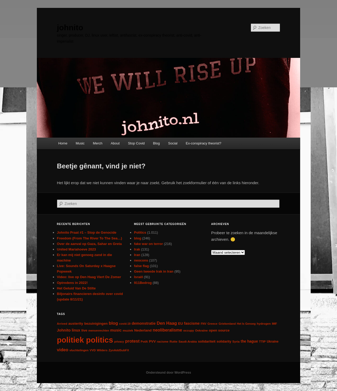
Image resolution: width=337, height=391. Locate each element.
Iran (137, 255)
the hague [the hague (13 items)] (249, 341)
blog (137, 238)
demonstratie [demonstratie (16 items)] (144, 323)
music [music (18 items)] (116, 330)
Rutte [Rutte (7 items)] (173, 341)
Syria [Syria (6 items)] (236, 341)
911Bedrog (143, 283)
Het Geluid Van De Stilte (76, 288)
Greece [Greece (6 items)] (212, 323)
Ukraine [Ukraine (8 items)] (272, 341)
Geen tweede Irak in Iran (154, 271)
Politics (140, 232)
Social (172, 143)
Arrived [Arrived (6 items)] (62, 323)
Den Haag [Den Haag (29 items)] (167, 323)
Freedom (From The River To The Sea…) (89, 238)
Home (62, 143)
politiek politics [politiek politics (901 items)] (85, 339)
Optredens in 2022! (72, 283)
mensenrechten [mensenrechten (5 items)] (98, 330)
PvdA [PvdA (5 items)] (144, 341)
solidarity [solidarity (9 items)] (224, 341)
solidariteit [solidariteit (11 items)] (207, 341)
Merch (97, 143)
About (115, 143)
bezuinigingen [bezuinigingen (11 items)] (96, 323)
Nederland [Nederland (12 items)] (143, 330)
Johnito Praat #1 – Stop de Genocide (86, 232)
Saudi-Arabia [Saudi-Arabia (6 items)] (188, 341)
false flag (141, 266)
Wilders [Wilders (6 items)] (102, 350)
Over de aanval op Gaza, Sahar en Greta (89, 244)
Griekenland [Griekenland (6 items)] (227, 323)
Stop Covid (136, 143)
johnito (70, 27)
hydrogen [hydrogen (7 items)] (264, 323)
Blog (156, 143)
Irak (137, 249)
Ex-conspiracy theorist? (203, 143)
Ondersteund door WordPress (168, 372)
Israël (138, 277)
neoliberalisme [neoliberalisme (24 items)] (167, 330)
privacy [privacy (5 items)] (119, 341)
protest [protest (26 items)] (132, 341)
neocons (141, 260)
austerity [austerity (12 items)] (75, 323)
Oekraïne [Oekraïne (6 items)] (201, 330)
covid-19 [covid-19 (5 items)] (125, 323)
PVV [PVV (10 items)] (152, 341)
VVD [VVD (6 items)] (93, 350)
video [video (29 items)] (62, 349)
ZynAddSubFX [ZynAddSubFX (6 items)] (118, 350)
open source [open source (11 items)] (219, 330)
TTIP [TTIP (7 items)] (262, 341)
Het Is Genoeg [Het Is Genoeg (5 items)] (246, 323)
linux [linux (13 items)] (76, 330)
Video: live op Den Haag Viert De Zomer (89, 277)
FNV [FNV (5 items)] (203, 323)
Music (80, 143)
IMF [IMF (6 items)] (274, 323)
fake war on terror (148, 244)
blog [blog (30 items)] (113, 323)
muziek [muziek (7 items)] (128, 330)
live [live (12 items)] (84, 330)
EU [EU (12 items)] (180, 323)
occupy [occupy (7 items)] (188, 330)
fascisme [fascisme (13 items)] (192, 323)
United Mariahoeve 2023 (76, 249)
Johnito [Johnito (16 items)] (64, 330)
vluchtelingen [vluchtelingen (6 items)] (79, 350)
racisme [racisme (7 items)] (162, 341)
